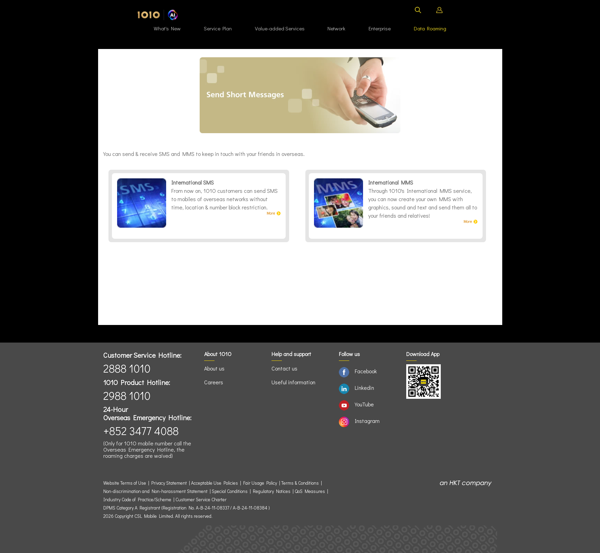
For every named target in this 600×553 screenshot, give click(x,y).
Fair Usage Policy (260, 483)
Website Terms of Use (125, 483)
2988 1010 (127, 395)
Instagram (367, 420)
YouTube (364, 404)
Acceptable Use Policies (214, 483)
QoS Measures (310, 491)
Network (336, 28)
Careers (213, 382)
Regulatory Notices (272, 491)
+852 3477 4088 (141, 431)
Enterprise (380, 28)
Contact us (284, 368)
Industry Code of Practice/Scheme (137, 499)
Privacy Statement (169, 483)
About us (214, 368)
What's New (167, 28)
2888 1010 (127, 368)
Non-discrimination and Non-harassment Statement (155, 491)
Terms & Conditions (300, 483)
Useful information (293, 382)
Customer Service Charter (201, 499)
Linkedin (364, 387)
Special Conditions (230, 491)
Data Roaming (430, 28)
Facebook (366, 371)
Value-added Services (280, 28)
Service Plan (218, 28)
